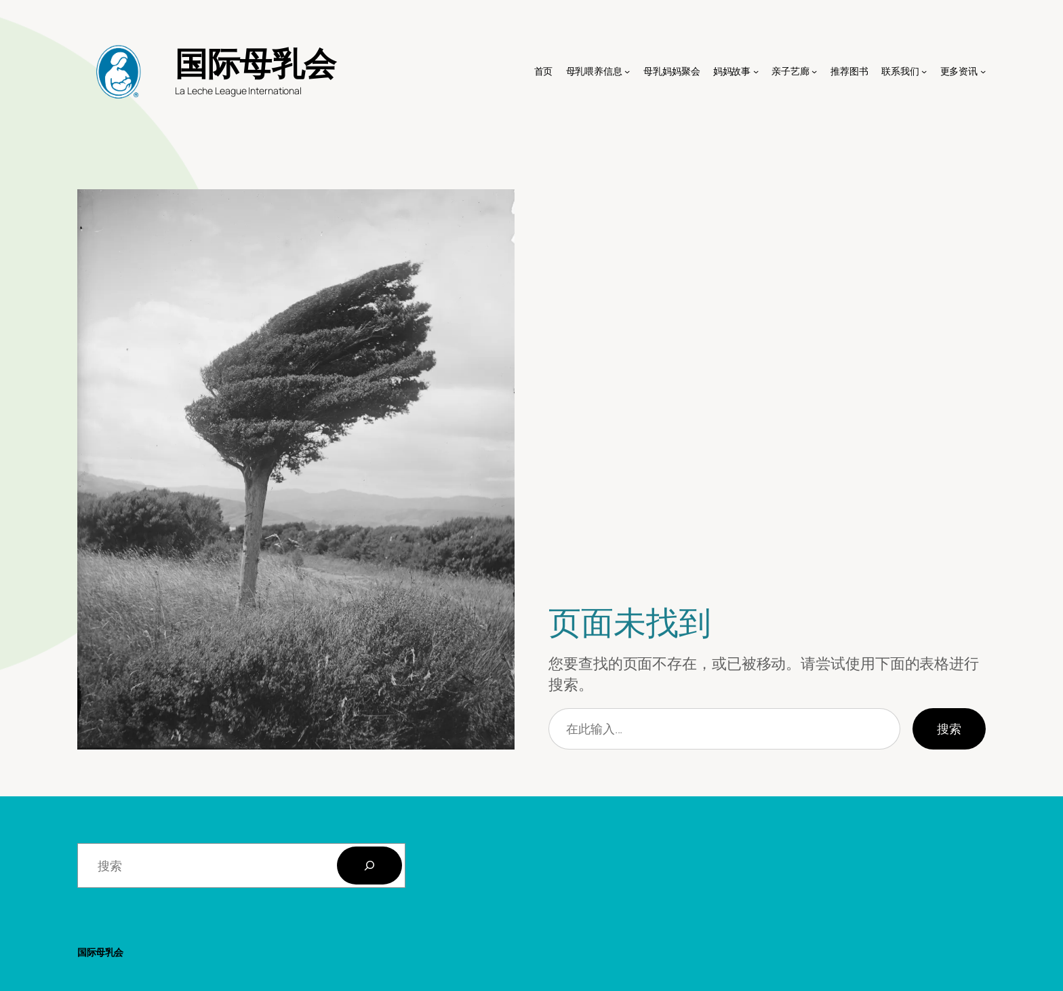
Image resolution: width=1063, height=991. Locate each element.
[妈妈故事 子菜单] (756, 71)
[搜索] (369, 866)
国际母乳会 (255, 63)
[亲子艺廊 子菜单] (814, 71)
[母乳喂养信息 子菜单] (627, 71)
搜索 (949, 728)
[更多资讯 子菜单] (983, 71)
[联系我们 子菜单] (924, 71)
